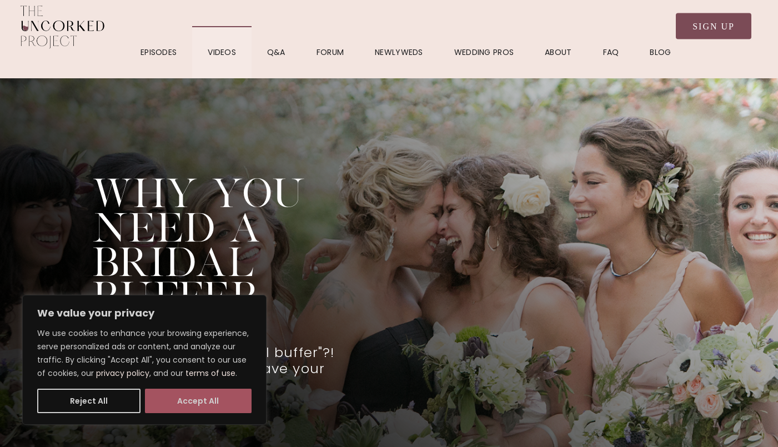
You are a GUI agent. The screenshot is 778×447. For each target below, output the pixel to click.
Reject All (89, 400)
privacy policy (122, 373)
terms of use (210, 373)
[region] (144, 360)
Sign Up (713, 26)
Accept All (198, 400)
